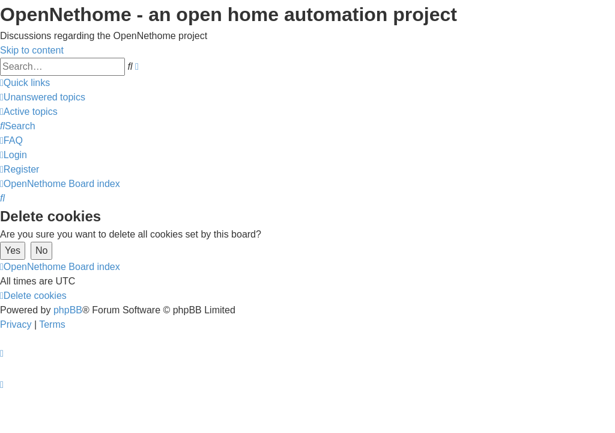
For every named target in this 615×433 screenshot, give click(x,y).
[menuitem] (42, 97)
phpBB (67, 310)
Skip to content (32, 50)
